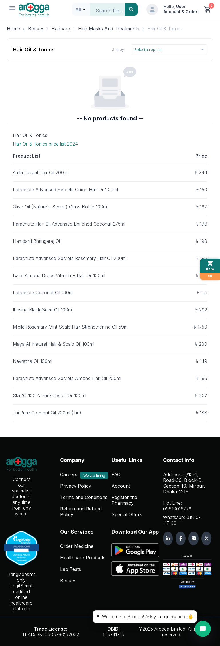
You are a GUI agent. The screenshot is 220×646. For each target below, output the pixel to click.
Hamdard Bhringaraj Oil (37, 241)
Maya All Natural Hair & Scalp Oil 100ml (53, 344)
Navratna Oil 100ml (32, 361)
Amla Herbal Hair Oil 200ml (40, 172)
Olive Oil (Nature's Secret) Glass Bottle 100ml (60, 207)
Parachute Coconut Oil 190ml (43, 292)
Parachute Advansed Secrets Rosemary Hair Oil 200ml (70, 258)
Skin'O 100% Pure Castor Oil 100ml (49, 395)
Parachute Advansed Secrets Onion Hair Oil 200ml (65, 189)
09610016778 (177, 509)
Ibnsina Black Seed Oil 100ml (43, 310)
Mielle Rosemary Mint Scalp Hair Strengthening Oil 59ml (71, 327)
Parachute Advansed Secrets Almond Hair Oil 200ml (67, 378)
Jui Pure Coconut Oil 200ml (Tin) (47, 413)
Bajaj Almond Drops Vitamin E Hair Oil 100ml (59, 275)
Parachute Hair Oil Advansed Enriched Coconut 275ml (69, 224)
